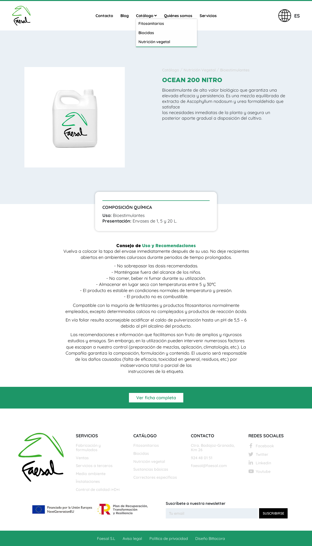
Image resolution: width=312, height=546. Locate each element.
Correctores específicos (155, 477)
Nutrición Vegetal (200, 70)
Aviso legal (132, 538)
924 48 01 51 (201, 458)
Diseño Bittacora (210, 538)
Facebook (261, 445)
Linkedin (259, 462)
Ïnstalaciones (88, 481)
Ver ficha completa (156, 397)
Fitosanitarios (146, 445)
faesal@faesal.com (209, 466)
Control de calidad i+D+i (98, 490)
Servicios (208, 15)
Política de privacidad (168, 538)
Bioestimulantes (235, 70)
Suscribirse (273, 513)
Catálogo (146, 15)
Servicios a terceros (94, 466)
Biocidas (141, 453)
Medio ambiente (91, 474)
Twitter (258, 454)
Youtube (259, 471)
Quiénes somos (178, 15)
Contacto (104, 15)
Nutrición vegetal (149, 461)
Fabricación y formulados (88, 447)
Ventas (82, 458)
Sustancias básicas (150, 469)
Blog (124, 15)
